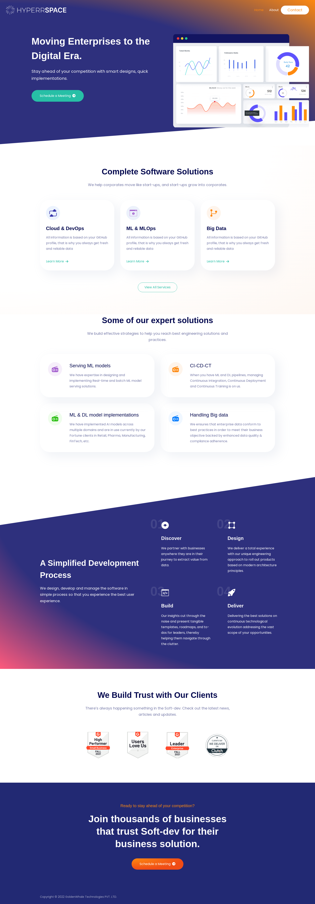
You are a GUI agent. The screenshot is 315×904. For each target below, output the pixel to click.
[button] (58, 96)
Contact (294, 9)
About (274, 10)
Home (259, 10)
